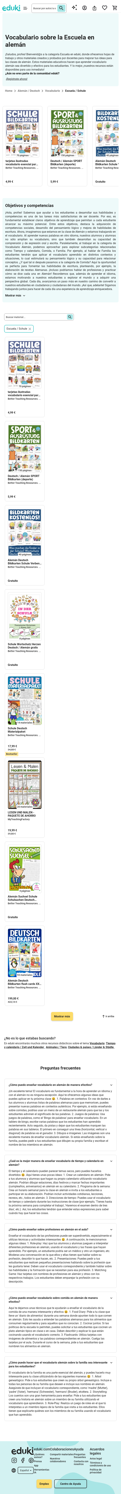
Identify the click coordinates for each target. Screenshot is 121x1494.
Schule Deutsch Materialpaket (17, 730)
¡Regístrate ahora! (16, 79)
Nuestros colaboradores (58, 1460)
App (36, 1465)
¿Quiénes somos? (39, 1456)
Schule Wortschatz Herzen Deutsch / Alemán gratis (24, 646)
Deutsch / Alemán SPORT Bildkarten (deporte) (66, 162)
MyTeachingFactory (19, 819)
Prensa (38, 1461)
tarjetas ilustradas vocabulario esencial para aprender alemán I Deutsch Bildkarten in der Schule (22, 162)
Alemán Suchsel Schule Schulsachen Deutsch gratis (22, 898)
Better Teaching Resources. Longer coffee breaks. (33, 167)
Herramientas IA (42, 1471)
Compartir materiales (62, 1454)
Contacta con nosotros (81, 1463)
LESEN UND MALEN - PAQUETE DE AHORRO (22, 814)
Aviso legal (96, 1458)
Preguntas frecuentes (80, 1456)
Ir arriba (108, 1016)
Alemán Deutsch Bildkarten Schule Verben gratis (24, 561)
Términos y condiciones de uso (100, 1464)
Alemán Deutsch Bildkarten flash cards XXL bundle (24, 982)
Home (8, 90)
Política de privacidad (96, 1471)
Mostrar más (15, 295)
